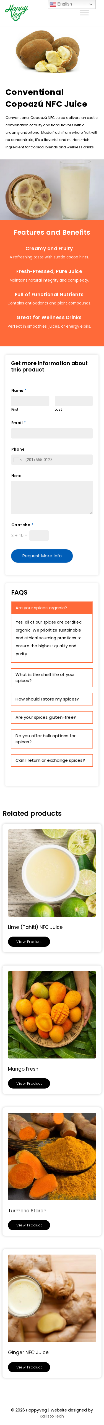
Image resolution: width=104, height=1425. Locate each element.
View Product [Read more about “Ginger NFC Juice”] (29, 1367)
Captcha (22, 524)
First (15, 409)
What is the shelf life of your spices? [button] (45, 678)
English (61, 4)
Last (58, 409)
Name (19, 390)
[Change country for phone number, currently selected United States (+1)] (17, 459)
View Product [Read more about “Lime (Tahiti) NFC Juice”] (29, 941)
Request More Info (42, 556)
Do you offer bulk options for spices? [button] (46, 739)
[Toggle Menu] (84, 12)
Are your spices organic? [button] (41, 608)
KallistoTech (52, 1416)
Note (16, 475)
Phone (18, 449)
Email (18, 422)
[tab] (52, 608)
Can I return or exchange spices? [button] (50, 760)
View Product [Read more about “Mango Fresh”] (29, 1083)
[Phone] (52, 459)
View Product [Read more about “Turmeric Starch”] (29, 1225)
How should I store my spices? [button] (47, 699)
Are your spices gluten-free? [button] (46, 717)
